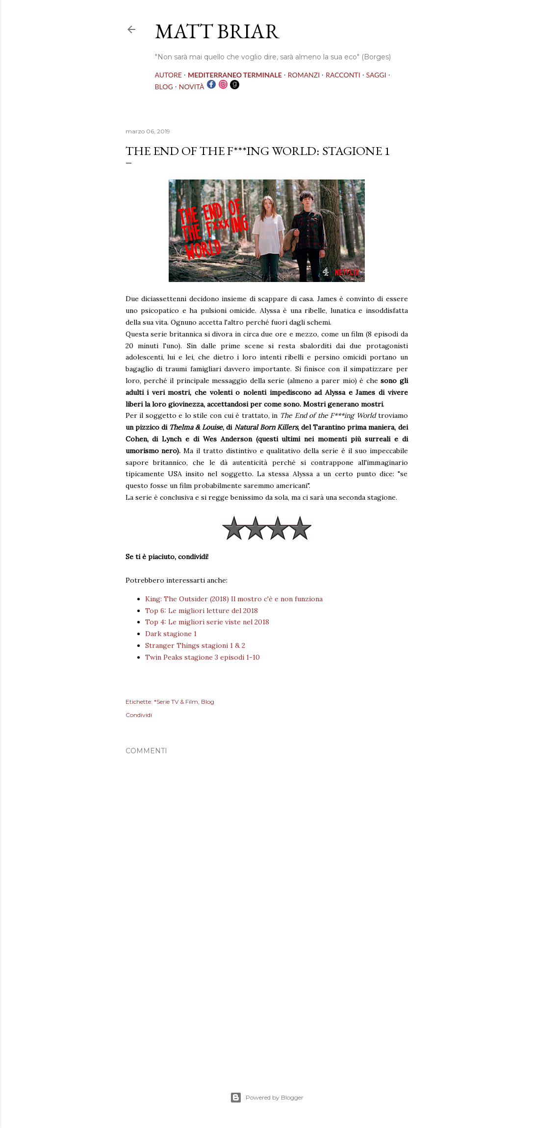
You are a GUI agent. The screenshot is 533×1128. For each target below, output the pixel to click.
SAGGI (376, 75)
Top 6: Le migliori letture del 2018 (201, 610)
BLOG (164, 86)
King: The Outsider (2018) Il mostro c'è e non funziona (234, 598)
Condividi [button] (139, 714)
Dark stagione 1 (171, 633)
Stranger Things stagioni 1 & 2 (195, 645)
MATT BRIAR (217, 31)
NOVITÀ (191, 86)
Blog (207, 701)
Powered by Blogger (267, 1097)
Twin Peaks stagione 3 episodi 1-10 (202, 657)
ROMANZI (304, 75)
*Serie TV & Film (176, 701)
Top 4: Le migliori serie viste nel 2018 (207, 621)
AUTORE (168, 75)
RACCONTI (343, 75)
